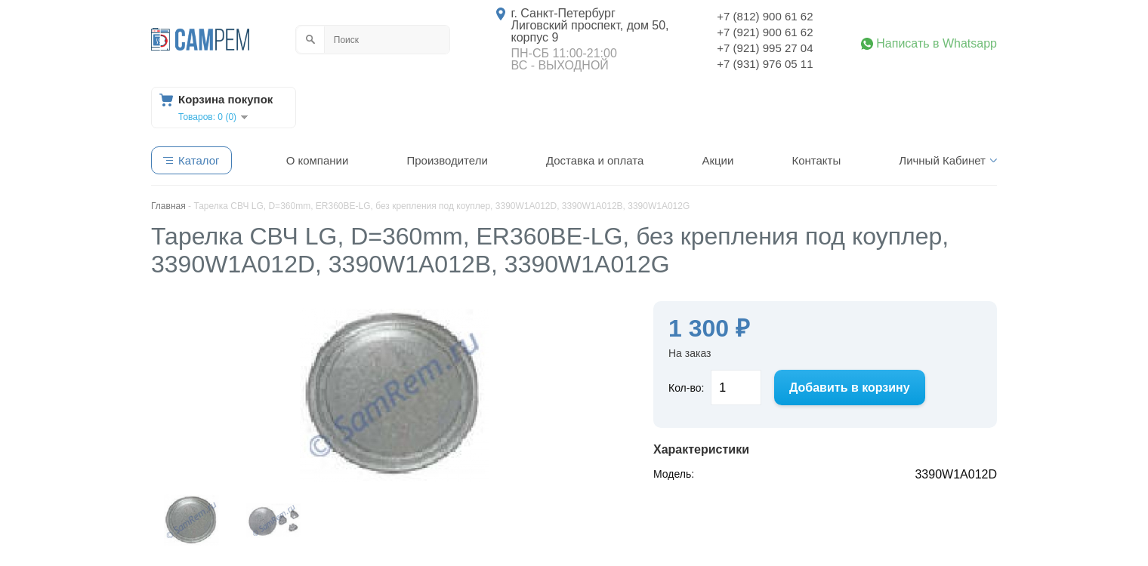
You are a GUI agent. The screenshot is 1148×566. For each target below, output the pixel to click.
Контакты (816, 160)
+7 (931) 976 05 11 (765, 63)
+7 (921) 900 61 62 (765, 32)
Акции (717, 160)
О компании (317, 160)
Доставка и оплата (594, 160)
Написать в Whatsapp (936, 44)
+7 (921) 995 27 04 (765, 48)
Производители (446, 160)
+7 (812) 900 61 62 (765, 16)
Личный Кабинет (942, 160)
